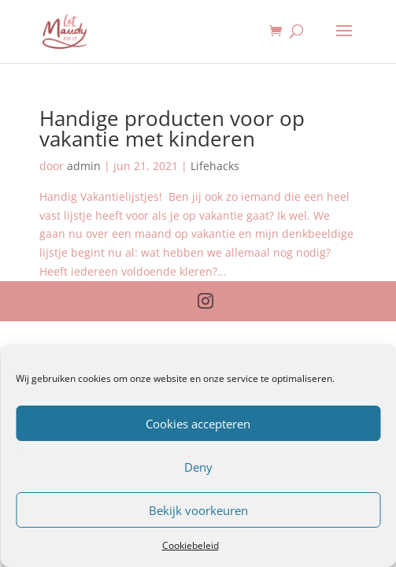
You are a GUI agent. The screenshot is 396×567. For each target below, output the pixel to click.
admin (84, 165)
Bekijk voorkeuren (198, 510)
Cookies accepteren (198, 424)
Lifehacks (215, 165)
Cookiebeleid (190, 545)
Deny (198, 467)
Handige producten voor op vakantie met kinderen (172, 128)
